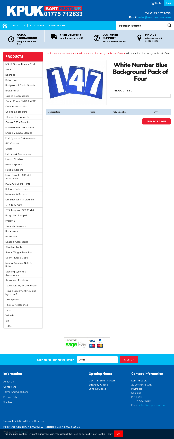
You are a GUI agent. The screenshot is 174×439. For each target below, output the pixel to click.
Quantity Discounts (16, 226)
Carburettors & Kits (16, 106)
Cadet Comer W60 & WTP (20, 101)
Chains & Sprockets (16, 111)
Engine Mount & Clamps (18, 132)
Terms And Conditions (15, 391)
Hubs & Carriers (14, 169)
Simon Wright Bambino (18, 252)
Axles (8, 69)
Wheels (9, 315)
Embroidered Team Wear (19, 127)
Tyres (8, 310)
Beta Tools (11, 80)
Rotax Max (11, 236)
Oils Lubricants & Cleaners (19, 199)
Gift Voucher (12, 143)
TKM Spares (12, 299)
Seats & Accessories (16, 241)
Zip (7, 320)
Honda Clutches (14, 159)
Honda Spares (13, 164)
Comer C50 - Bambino (18, 122)
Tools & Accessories (16, 304)
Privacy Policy (11, 396)
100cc (8, 325)
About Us (18, 25)
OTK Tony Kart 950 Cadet (19, 210)
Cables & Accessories (17, 95)
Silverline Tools (13, 247)
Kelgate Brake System (17, 189)
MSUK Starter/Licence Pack (20, 64)
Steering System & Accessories (15, 273)
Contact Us (57, 25)
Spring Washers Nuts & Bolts (18, 264)
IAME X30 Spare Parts (17, 183)
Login (169, 3)
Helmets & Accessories (18, 153)
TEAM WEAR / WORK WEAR (21, 285)
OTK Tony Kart (13, 204)
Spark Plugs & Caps (16, 257)
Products (50, 53)
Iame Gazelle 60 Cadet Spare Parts (18, 177)
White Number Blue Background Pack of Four (101, 53)
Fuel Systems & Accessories (21, 138)
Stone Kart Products (16, 280)
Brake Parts (12, 90)
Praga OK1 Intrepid (16, 215)
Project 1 (10, 220)
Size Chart (37, 25)
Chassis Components (17, 117)
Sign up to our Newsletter (55, 359)
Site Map (8, 402)
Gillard (9, 148)
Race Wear (11, 231)
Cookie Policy (105, 433)
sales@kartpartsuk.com (154, 17)
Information (12, 374)
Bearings (10, 74)
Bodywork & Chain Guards (20, 85)
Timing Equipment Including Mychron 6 (20, 292)
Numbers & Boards (66, 53)
